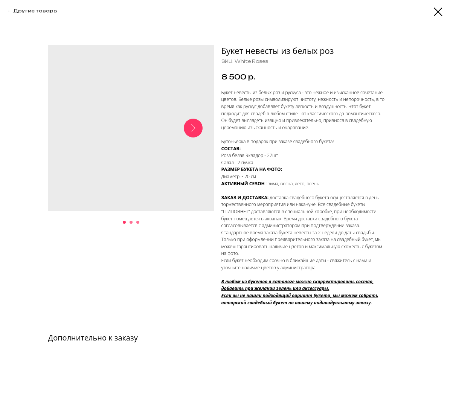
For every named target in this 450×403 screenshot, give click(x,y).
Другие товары (35, 11)
